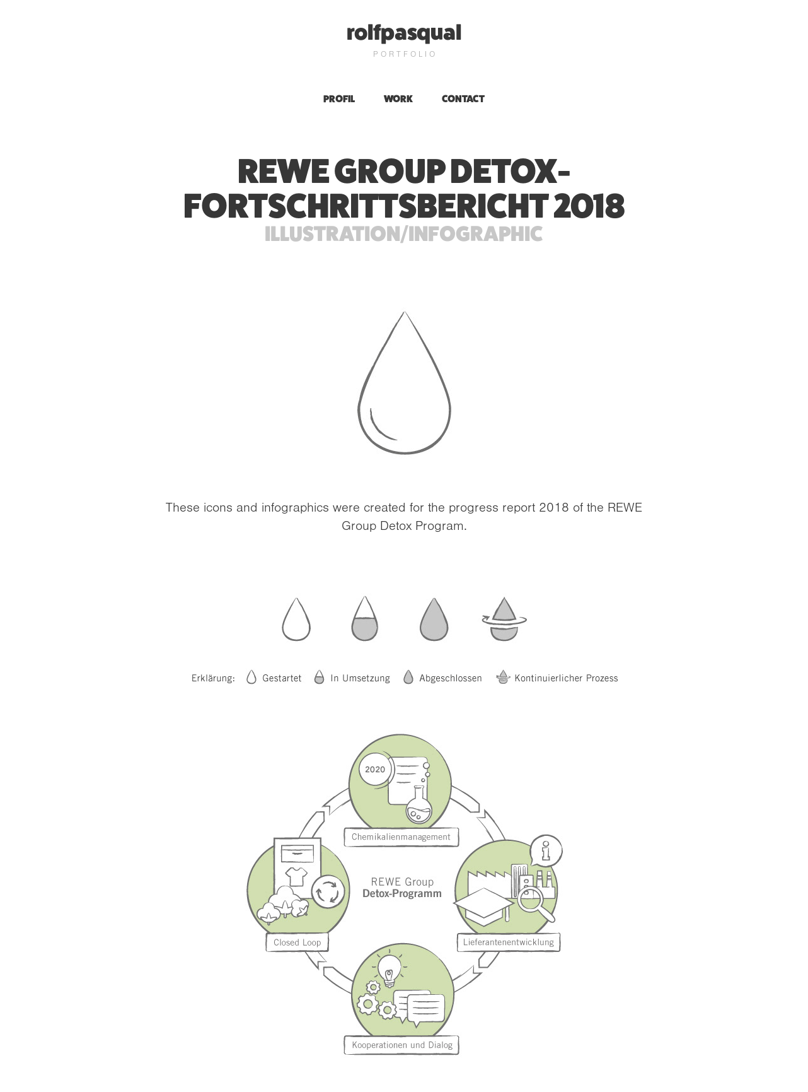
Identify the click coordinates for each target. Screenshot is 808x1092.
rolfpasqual (404, 32)
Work (398, 99)
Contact (463, 99)
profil (339, 99)
